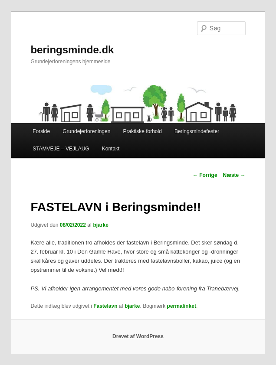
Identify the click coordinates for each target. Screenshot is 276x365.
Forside (41, 131)
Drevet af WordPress (138, 336)
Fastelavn (105, 306)
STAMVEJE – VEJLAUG (61, 149)
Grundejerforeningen (86, 131)
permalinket (181, 306)
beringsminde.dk (72, 49)
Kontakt (111, 149)
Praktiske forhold (142, 131)
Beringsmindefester (196, 131)
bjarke (100, 225)
